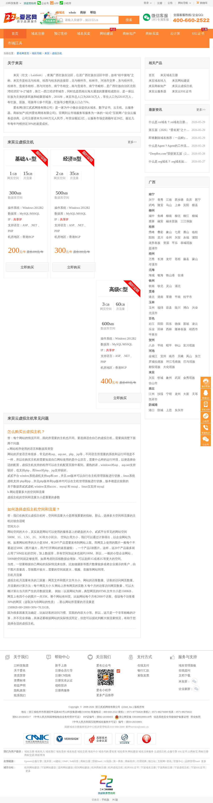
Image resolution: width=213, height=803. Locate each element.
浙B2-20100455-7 (21, 716)
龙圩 (169, 259)
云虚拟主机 (160, 751)
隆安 (160, 205)
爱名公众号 (103, 665)
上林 (178, 205)
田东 (169, 323)
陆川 (178, 307)
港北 (152, 296)
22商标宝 (193, 751)
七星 (178, 232)
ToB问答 (74, 761)
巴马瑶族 (189, 361)
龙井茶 (47, 761)
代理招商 (142, 761)
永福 (186, 237)
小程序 (65, 3)
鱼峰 (160, 216)
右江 (152, 323)
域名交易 (82, 751)
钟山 (178, 345)
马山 (169, 205)
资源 (166, 242)
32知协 (107, 761)
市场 (11, 43)
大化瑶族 (169, 367)
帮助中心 (62, 657)
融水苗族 (172, 221)
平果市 (153, 334)
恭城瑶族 (186, 242)
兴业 (195, 307)
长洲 (160, 259)
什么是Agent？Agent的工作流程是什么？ (169, 145)
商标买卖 (152, 33)
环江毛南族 (173, 361)
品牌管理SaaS (192, 761)
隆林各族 (180, 329)
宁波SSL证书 (198, 767)
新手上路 (61, 665)
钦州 (152, 280)
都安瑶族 (154, 367)
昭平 (169, 345)
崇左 (152, 388)
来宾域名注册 (169, 75)
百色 (152, 318)
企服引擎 (172, 751)
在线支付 (143, 665)
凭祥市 (153, 399)
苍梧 (178, 259)
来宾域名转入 (157, 80)
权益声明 (20, 685)
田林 (160, 329)
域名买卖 (83, 33)
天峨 (180, 356)
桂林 (152, 226)
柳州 (152, 210)
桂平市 (187, 296)
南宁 (152, 194)
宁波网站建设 (48, 767)
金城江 (153, 356)
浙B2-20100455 (105, 716)
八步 (152, 345)
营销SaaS (97, 761)
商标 (83, 12)
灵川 (160, 237)
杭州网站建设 (31, 767)
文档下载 (184, 675)
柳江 (186, 216)
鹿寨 (152, 221)
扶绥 (160, 394)
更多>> (132, 142)
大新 (186, 394)
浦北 (178, 286)
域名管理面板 (187, 665)
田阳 (160, 323)
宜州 (163, 356)
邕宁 (198, 199)
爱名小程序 (103, 690)
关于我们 (21, 657)
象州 (169, 377)
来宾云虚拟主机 (182, 86)
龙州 (178, 394)
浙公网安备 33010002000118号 (133, 716)
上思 (169, 410)
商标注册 (203, 751)
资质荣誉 (20, 675)
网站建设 (106, 33)
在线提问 (184, 670)
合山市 (153, 383)
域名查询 (122, 751)
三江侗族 (186, 221)
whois (72, 12)
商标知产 (129, 33)
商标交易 (29, 755)
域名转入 (40, 751)
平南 (178, 296)
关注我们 (103, 657)
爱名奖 (113, 751)
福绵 (160, 307)
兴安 (178, 237)
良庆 (189, 199)
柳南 (169, 216)
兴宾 (152, 377)
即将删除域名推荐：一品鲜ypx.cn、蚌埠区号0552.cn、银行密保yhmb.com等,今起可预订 (169, 137)
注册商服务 (62, 690)
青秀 (160, 199)
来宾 (47, 53)
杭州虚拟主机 (115, 767)
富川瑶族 (189, 345)
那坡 (186, 323)
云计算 (175, 33)
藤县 (186, 259)
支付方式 (144, 657)
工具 (19, 43)
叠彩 (160, 232)
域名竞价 (61, 751)
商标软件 (130, 761)
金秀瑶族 (189, 377)
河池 (152, 350)
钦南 (152, 286)
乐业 (152, 329)
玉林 (152, 302)
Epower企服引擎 (33, 761)
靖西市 (193, 329)
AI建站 (57, 761)
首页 (15, 33)
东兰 (198, 356)
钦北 (160, 286)
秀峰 (152, 232)
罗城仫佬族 (156, 361)
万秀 (152, 259)
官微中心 (178, 761)
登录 (146, 2)
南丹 (172, 356)
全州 (169, 237)
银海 (160, 275)
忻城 (160, 377)
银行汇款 (143, 670)
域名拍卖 (72, 751)
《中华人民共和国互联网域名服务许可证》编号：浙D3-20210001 (106, 721)
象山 (169, 232)
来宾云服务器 (157, 91)
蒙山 (195, 259)
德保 (178, 323)
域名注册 (38, 33)
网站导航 (183, 2)
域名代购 (104, 751)
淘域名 (60, 12)
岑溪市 (153, 264)
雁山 (186, 232)
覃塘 (169, 296)
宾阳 (186, 205)
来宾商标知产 (157, 86)
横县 (195, 205)
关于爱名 (20, 670)
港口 (152, 410)
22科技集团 (12, 3)
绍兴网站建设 (81, 767)
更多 (203, 761)
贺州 (152, 340)
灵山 (169, 286)
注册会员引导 (64, 670)
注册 (159, 3)
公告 (170, 2)
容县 (169, 307)
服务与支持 (187, 657)
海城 (152, 275)
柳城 (195, 216)
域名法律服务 (146, 751)
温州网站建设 (65, 767)
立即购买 (27, 267)
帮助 (93, 12)
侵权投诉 (61, 685)
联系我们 (20, 695)
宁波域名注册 (148, 767)
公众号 (43, 3)
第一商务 (118, 761)
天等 (195, 394)
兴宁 (152, 199)
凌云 (195, 323)
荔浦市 (153, 248)
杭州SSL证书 (132, 767)
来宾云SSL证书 (182, 91)
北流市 (153, 313)
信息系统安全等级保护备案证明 (171, 716)
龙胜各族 (154, 242)
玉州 (152, 307)
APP (54, 3)
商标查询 (40, 755)
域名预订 (51, 751)
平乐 (175, 242)
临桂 (195, 232)
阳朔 (152, 237)
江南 (169, 199)
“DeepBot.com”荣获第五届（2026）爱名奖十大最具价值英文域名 (169, 153)
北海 (152, 269)
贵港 (152, 291)
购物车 (204, 2)
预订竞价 (60, 33)
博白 (186, 307)
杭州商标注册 (98, 767)
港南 (160, 296)
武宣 (178, 377)
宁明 (169, 394)
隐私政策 (20, 690)
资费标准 (20, 680)
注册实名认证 (64, 680)
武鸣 (152, 205)
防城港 (153, 404)
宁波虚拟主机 (181, 767)
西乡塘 (179, 199)
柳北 (178, 216)
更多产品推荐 (105, 695)
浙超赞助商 (30, 3)
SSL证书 (198, 33)
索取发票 (143, 675)
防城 (160, 410)
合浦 (180, 275)
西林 (169, 329)
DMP (65, 761)
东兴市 (179, 410)
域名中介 (93, 751)
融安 (160, 221)
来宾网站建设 (180, 80)
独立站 (152, 761)
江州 (152, 394)
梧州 (152, 253)
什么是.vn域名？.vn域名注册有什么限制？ (169, 122)
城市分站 (9, 767)
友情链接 (9, 761)
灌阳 (195, 237)
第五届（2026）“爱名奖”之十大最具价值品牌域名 (169, 130)
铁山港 (170, 275)
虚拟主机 (57, 53)
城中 (152, 216)
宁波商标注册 (164, 767)
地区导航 (37, 53)
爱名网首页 (23, 53)
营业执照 (196, 716)
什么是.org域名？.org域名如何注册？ (169, 161)
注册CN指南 (63, 675)
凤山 (189, 356)
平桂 (160, 345)
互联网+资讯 (165, 761)
